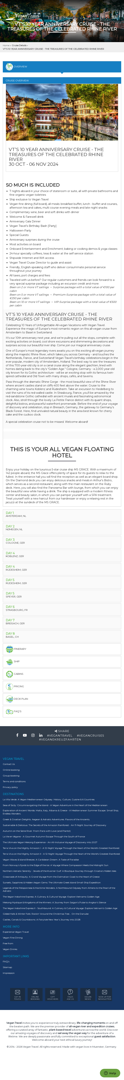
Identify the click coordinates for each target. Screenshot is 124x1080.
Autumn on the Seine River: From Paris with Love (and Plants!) (37, 831)
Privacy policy (10, 787)
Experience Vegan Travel (16, 931)
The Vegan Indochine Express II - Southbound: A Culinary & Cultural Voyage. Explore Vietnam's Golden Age (60, 908)
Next (112, 125)
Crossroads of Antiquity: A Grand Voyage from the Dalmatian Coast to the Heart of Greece (51, 876)
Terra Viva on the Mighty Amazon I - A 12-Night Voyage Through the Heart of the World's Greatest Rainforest (61, 848)
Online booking (11, 769)
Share (62, 731)
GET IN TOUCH (17, 994)
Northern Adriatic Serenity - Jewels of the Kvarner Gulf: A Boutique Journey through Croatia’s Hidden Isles (59, 871)
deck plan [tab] (17, 699)
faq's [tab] (13, 711)
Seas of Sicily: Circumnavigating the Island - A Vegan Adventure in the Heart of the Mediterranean (55, 805)
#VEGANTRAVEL (59, 735)
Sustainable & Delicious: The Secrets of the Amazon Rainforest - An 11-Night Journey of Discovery (54, 825)
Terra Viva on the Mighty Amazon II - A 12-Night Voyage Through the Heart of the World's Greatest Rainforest (61, 853)
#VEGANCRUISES (90, 735)
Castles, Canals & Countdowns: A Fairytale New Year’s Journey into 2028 (41, 919)
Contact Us (9, 764)
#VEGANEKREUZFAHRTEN (60, 739)
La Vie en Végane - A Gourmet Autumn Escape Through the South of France (44, 836)
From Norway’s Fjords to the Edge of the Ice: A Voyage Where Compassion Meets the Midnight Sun (55, 865)
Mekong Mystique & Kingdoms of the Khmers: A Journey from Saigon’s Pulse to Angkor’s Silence (54, 902)
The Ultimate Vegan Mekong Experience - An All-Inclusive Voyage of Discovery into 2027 (50, 842)
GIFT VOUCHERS (52, 994)
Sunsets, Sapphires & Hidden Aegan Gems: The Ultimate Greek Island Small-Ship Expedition (52, 882)
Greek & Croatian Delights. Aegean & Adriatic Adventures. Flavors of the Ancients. (46, 819)
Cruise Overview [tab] (17, 80)
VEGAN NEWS (87, 994)
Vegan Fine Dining (13, 937)
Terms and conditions (14, 781)
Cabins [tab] (14, 674)
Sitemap (7, 967)
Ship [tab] (13, 661)
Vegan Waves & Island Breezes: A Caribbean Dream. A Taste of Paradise (41, 859)
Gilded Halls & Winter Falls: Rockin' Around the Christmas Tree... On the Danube (46, 913)
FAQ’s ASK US (70, 994)
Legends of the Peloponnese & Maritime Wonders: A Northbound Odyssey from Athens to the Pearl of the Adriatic (59, 889)
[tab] (62, 515)
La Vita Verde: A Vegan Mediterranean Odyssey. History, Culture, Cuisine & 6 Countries (48, 799)
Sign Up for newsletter (104, 994)
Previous (11, 125)
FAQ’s (6, 961)
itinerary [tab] (16, 649)
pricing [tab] (15, 686)
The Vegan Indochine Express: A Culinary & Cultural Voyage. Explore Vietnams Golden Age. (51, 896)
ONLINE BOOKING (35, 994)
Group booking (11, 775)
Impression (9, 973)
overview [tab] (16, 67)
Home (6, 45)
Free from (8, 943)
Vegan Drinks (10, 949)
